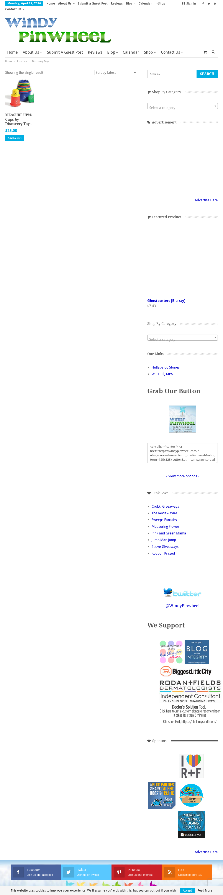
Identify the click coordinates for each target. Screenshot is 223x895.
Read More (204, 890)
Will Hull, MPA (162, 368)
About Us (65, 3)
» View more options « (183, 470)
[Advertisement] (182, 155)
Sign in (189, 3)
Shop (148, 46)
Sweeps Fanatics (164, 514)
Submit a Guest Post (93, 3)
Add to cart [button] (14, 132)
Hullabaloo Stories (166, 362)
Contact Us (170, 46)
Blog (129, 3)
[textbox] (183, 102)
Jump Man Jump (164, 534)
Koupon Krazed (163, 548)
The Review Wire (164, 507)
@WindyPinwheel (183, 600)
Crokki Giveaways (165, 501)
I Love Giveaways (165, 541)
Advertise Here (206, 194)
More (144, 3)
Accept (187, 890)
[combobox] (182, 100)
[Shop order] (116, 66)
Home (50, 3)
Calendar (131, 46)
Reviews (117, 3)
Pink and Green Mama (169, 528)
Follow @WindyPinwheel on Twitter (182, 583)
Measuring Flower (165, 521)
